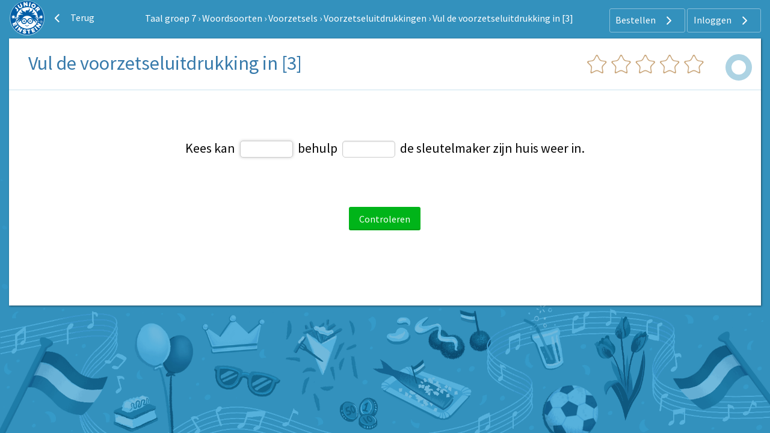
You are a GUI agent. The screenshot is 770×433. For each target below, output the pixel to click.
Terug (72, 18)
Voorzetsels (293, 18)
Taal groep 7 (170, 18)
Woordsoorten (232, 18)
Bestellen (645, 20)
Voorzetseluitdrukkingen (375, 18)
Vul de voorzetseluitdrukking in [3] (503, 18)
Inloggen (722, 20)
